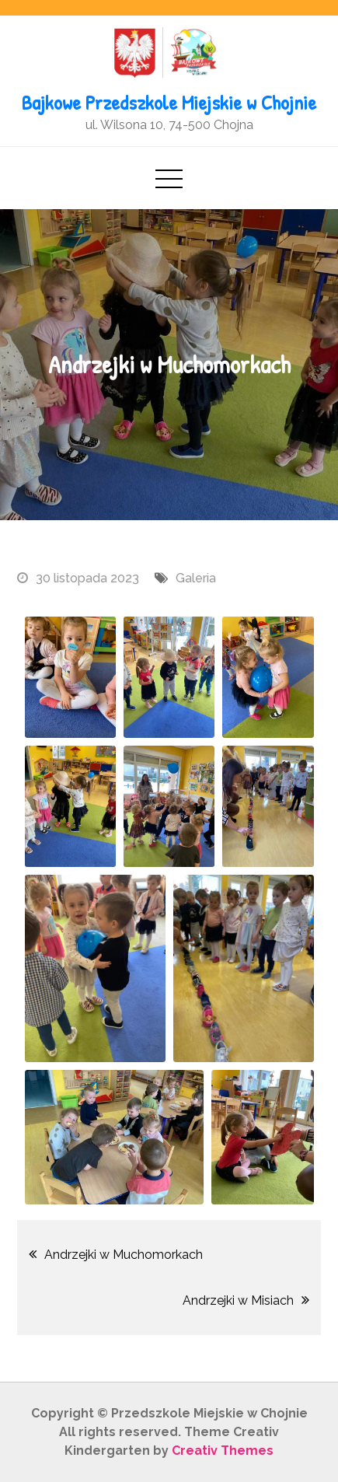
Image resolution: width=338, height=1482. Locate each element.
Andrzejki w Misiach (238, 1300)
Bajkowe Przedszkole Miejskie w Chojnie (169, 102)
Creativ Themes (223, 1450)
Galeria (196, 578)
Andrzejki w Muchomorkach (123, 1254)
